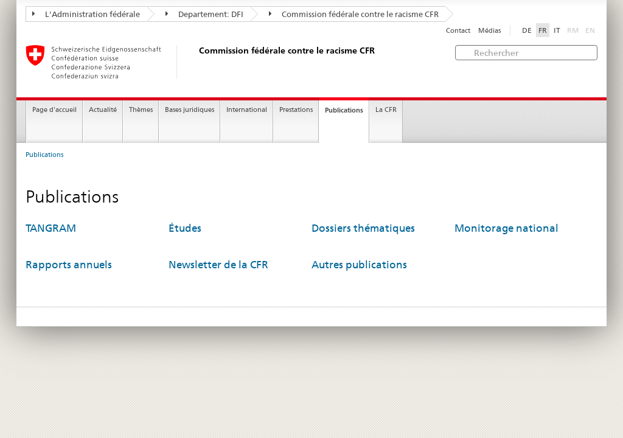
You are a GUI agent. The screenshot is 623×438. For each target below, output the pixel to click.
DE (527, 30)
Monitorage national (506, 228)
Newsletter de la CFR (218, 265)
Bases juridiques (189, 110)
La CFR (386, 110)
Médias (489, 31)
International (246, 110)
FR (542, 30)
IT (557, 30)
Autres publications (359, 265)
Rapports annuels (69, 265)
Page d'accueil (54, 110)
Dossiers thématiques (363, 228)
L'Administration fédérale (86, 14)
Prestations (296, 110)
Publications (344, 110)
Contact (458, 31)
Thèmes (141, 110)
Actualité (103, 110)
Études (185, 228)
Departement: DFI (204, 14)
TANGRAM (51, 228)
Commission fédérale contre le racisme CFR (354, 14)
